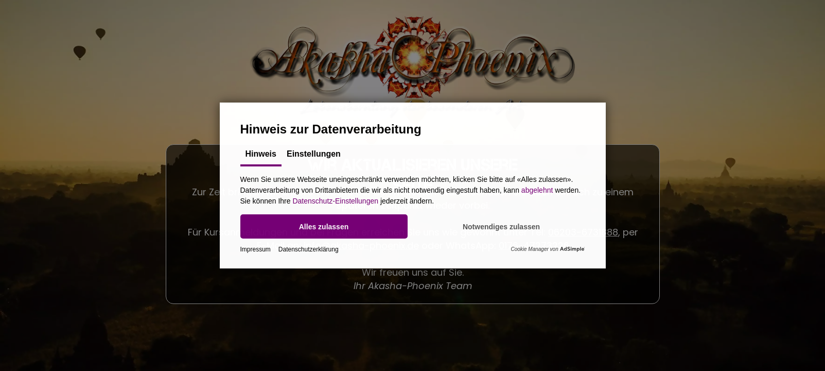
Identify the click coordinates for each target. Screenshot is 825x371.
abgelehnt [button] (537, 190)
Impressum (255, 249)
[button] (324, 226)
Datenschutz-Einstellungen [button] (335, 201)
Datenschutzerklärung (308, 249)
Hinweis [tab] (260, 153)
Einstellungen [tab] (314, 153)
